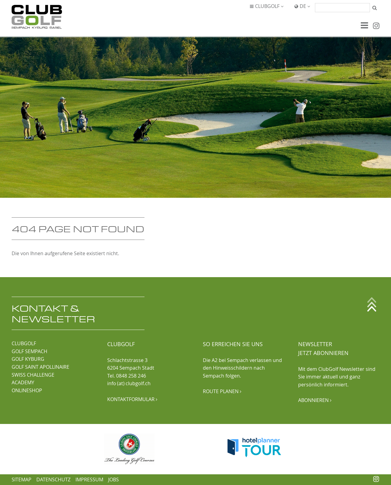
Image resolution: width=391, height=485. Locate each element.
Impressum (89, 479)
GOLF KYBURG (28, 359)
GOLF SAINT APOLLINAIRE (40, 367)
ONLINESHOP (27, 390)
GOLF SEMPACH (29, 351)
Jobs (113, 479)
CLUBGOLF (24, 343)
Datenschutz (53, 479)
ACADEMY (23, 382)
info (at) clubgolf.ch (129, 383)
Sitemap (21, 479)
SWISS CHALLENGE (33, 374)
